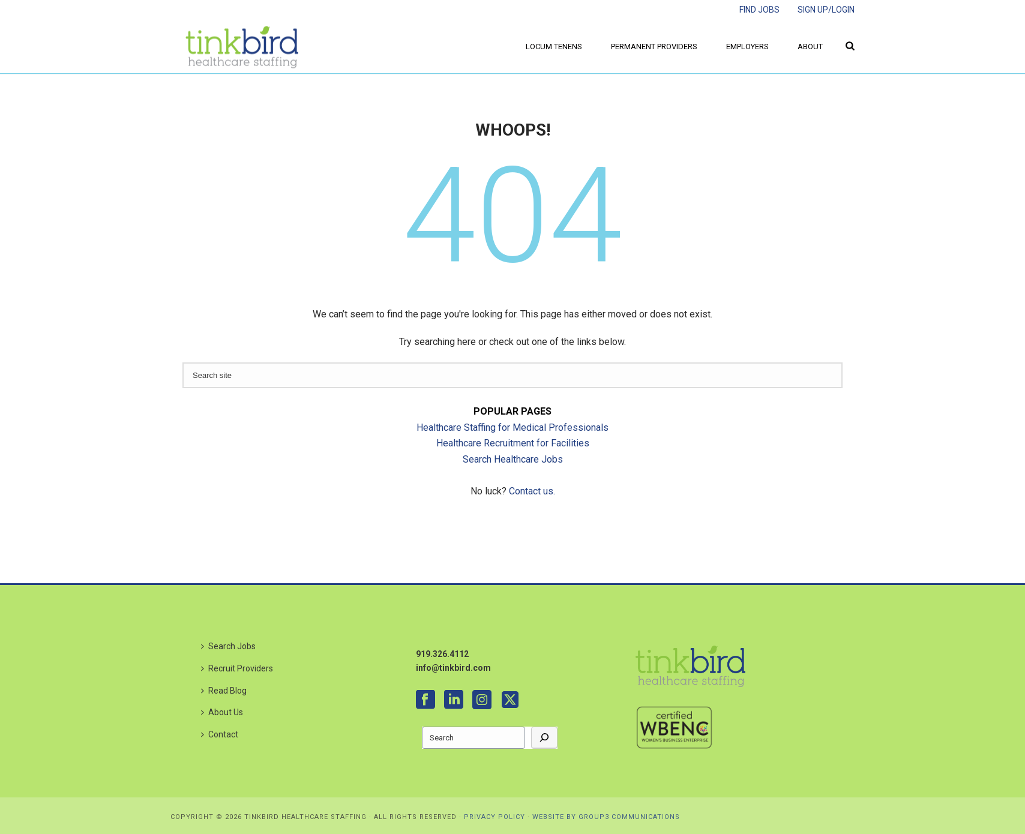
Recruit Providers (237, 668)
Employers (747, 46)
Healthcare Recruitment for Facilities (512, 443)
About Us (222, 712)
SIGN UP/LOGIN (826, 9)
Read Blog (224, 690)
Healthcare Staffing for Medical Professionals (512, 427)
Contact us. (532, 491)
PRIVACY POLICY (494, 817)
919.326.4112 (442, 654)
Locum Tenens (554, 46)
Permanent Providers (654, 46)
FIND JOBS (759, 9)
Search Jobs (228, 646)
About (810, 46)
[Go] (544, 738)
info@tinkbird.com (453, 668)
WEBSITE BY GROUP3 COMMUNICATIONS (606, 817)
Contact (219, 734)
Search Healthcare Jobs (513, 459)
